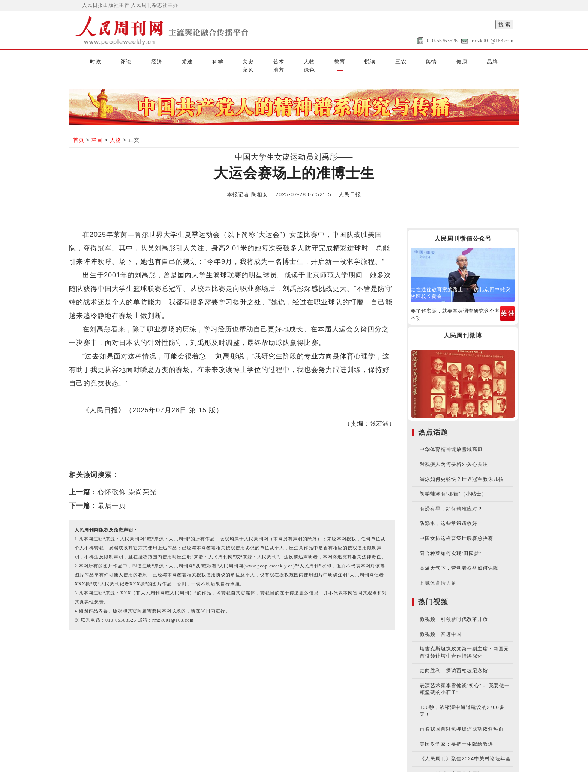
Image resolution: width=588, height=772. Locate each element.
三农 (331, 61)
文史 (206, 61)
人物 (256, 61)
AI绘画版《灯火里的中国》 (451, 764)
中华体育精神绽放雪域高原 (451, 440)
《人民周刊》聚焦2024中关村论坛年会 (465, 749)
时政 (81, 61)
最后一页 (112, 496)
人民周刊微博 (463, 326)
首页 (78, 131)
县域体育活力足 (438, 573)
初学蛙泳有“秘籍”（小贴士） (453, 485)
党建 (156, 61)
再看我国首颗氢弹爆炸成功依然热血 (462, 720)
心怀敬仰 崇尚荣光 (127, 482)
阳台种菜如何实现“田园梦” (451, 544)
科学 (181, 61)
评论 (106, 61)
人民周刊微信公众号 (463, 229)
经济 (131, 61)
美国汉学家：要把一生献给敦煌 (456, 734)
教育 (281, 61)
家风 (431, 61)
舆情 (356, 61)
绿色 (481, 61)
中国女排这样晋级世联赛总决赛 (456, 529)
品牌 (406, 61)
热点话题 (433, 423)
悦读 (306, 61)
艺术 (231, 61)
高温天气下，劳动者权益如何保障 (459, 559)
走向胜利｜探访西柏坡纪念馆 (454, 661)
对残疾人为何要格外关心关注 (454, 455)
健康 (381, 61)
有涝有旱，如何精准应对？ (451, 499)
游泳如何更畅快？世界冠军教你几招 (462, 470)
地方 (456, 61)
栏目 (97, 131)
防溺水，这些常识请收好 (448, 514)
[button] (506, 61)
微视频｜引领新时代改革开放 (454, 610)
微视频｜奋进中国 (441, 625)
